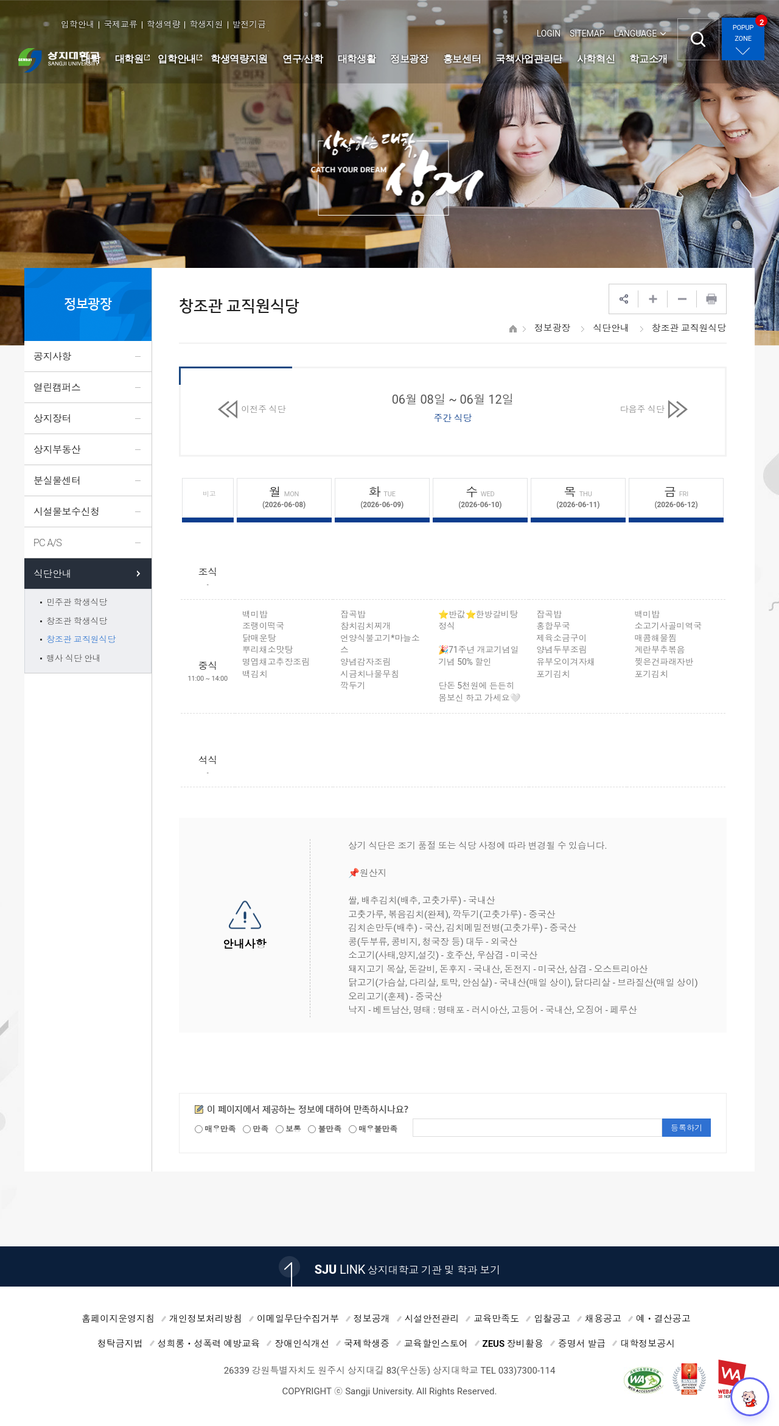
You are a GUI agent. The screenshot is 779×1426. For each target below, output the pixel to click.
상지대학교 (58, 60)
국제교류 (120, 24)
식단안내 (611, 328)
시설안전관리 (432, 1318)
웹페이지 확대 (653, 299)
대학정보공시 (647, 1343)
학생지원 (206, 24)
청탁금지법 (120, 1343)
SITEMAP (587, 33)
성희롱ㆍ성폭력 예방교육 (209, 1343)
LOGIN (549, 33)
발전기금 (249, 24)
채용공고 (603, 1318)
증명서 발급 (582, 1343)
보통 (288, 1129)
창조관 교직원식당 (689, 328)
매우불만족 (373, 1129)
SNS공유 (623, 299)
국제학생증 (367, 1343)
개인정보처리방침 (205, 1318)
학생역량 (163, 24)
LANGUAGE (635, 33)
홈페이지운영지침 (118, 1318)
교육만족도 (496, 1318)
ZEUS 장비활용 (513, 1343)
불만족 (324, 1129)
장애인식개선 (301, 1343)
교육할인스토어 (436, 1343)
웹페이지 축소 (682, 299)
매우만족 (215, 1129)
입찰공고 (552, 1318)
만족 (255, 1129)
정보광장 (552, 328)
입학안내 (77, 24)
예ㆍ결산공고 (663, 1318)
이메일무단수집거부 (298, 1318)
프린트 (711, 299)
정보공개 (372, 1318)
